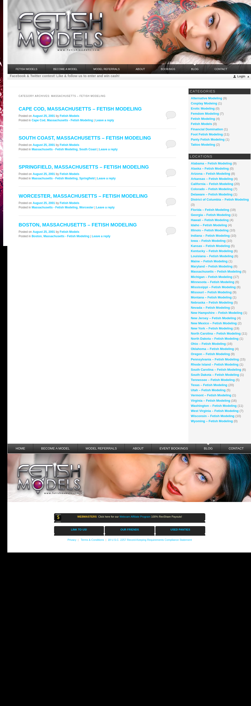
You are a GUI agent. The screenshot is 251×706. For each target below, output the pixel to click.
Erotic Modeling (203, 108)
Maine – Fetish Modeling (209, 261)
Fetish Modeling (203, 119)
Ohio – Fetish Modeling (208, 344)
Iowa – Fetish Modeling (208, 241)
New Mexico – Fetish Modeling (214, 323)
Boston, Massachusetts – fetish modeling (78, 224)
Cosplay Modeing (204, 103)
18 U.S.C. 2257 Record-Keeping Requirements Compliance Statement (150, 539)
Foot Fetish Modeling (207, 134)
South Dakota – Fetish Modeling (215, 375)
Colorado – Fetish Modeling (211, 189)
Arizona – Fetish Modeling (210, 173)
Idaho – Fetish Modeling (209, 225)
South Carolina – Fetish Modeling (216, 369)
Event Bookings (174, 448)
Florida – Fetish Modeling (210, 210)
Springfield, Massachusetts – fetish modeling (84, 167)
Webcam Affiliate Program (134, 516)
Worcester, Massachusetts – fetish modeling (83, 196)
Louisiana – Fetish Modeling (212, 256)
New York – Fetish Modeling (212, 328)
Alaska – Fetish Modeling (210, 168)
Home (20, 448)
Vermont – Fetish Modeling (211, 395)
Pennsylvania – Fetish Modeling (215, 359)
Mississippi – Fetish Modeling (213, 287)
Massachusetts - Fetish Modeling (70, 120)
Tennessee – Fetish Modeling (213, 380)
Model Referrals (106, 69)
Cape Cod (38, 120)
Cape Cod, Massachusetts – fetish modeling (80, 109)
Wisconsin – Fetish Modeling (212, 416)
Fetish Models (69, 116)
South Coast (88, 149)
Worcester (86, 207)
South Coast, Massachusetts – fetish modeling (85, 138)
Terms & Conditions (92, 539)
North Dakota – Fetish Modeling (215, 338)
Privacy (72, 539)
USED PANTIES (180, 529)
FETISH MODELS (26, 69)
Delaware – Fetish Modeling (212, 194)
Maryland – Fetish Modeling (211, 266)
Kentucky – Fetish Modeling (212, 251)
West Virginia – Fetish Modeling (215, 411)
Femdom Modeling (205, 113)
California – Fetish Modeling (212, 184)
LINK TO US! (79, 529)
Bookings (168, 69)
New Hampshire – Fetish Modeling (216, 313)
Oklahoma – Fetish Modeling (212, 349)
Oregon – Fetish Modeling (210, 354)
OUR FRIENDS (129, 529)
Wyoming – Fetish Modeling (212, 421)
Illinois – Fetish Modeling (210, 230)
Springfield (87, 178)
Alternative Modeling (206, 98)
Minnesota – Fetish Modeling (212, 282)
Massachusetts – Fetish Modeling (216, 271)
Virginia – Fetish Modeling (210, 400)
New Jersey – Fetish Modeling (213, 318)
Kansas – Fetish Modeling (210, 246)
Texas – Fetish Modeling (209, 385)
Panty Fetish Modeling (208, 139)
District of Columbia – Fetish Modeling (220, 199)
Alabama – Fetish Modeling (211, 163)
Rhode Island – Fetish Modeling (215, 364)
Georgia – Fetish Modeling (211, 215)
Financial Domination (207, 129)
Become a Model (65, 69)
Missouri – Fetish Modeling (211, 292)
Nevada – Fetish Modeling (210, 307)
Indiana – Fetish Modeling (210, 235)
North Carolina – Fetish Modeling (216, 333)
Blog (195, 67)
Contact (221, 69)
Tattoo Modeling (203, 144)
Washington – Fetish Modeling (214, 406)
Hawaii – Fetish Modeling (210, 220)
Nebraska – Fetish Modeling (212, 302)
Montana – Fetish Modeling (211, 297)
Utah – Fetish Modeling (208, 390)
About (140, 69)
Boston (37, 236)
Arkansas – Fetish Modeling (212, 179)
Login (241, 76)
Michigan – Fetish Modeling (211, 277)
